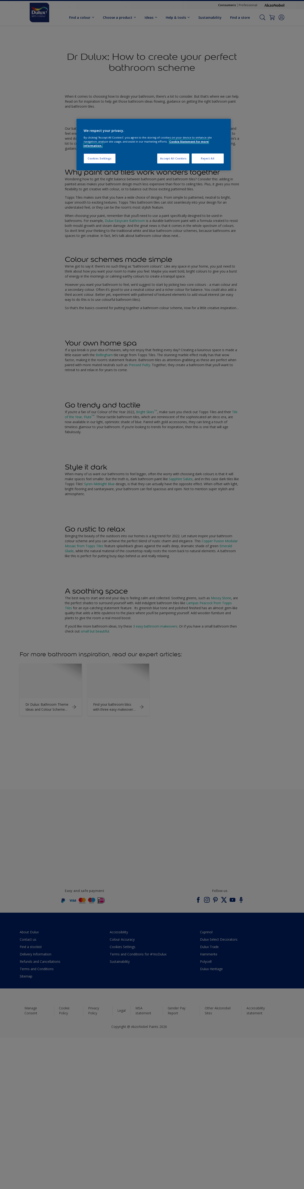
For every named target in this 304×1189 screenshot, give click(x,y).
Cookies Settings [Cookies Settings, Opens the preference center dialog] (100, 158)
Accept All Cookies (173, 158)
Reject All (207, 158)
